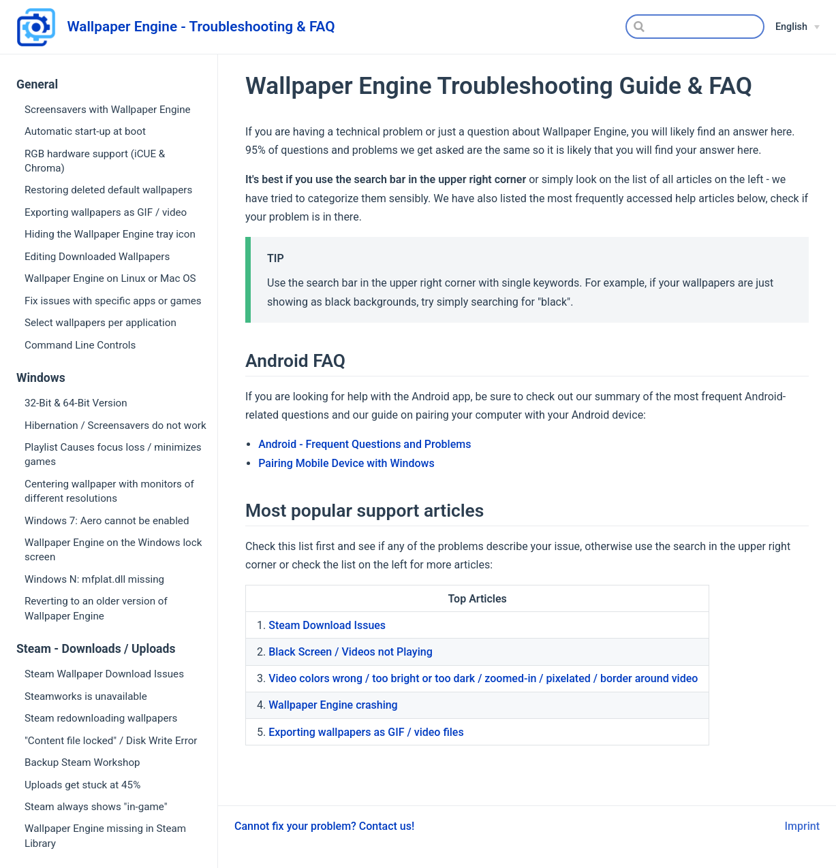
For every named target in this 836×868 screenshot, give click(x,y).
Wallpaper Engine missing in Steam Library (105, 835)
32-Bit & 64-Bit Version (76, 403)
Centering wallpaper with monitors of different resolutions (109, 491)
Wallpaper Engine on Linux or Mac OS (110, 278)
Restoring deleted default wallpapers (108, 190)
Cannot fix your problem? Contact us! (324, 826)
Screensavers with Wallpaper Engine (108, 109)
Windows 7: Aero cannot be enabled (107, 521)
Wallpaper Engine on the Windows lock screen (113, 549)
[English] (797, 27)
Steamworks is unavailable (86, 696)
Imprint (802, 826)
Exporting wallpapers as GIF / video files (365, 732)
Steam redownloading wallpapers (101, 718)
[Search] (694, 26)
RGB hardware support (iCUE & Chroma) (95, 161)
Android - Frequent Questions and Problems (364, 444)
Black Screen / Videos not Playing (350, 651)
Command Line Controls (80, 345)
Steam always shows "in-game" (96, 807)
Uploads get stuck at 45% (82, 785)
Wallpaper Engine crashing (333, 704)
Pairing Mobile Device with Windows (346, 463)
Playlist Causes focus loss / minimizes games (113, 454)
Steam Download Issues (327, 625)
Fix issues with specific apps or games (113, 301)
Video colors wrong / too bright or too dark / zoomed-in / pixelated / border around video (483, 678)
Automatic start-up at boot (85, 131)
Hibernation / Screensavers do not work (115, 425)
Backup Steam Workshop (82, 762)
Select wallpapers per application (100, 323)
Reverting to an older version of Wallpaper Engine (96, 608)
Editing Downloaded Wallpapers (97, 257)
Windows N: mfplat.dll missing (94, 579)
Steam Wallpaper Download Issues (104, 674)
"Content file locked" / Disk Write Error (111, 741)
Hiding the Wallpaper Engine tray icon (110, 234)
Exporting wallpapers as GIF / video (106, 212)
